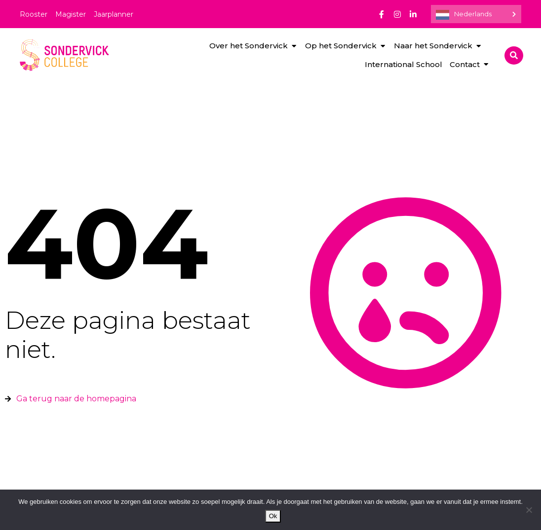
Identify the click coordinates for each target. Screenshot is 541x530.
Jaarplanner (113, 14)
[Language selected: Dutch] (476, 14)
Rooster (33, 14)
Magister (70, 14)
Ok (273, 516)
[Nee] (529, 510)
